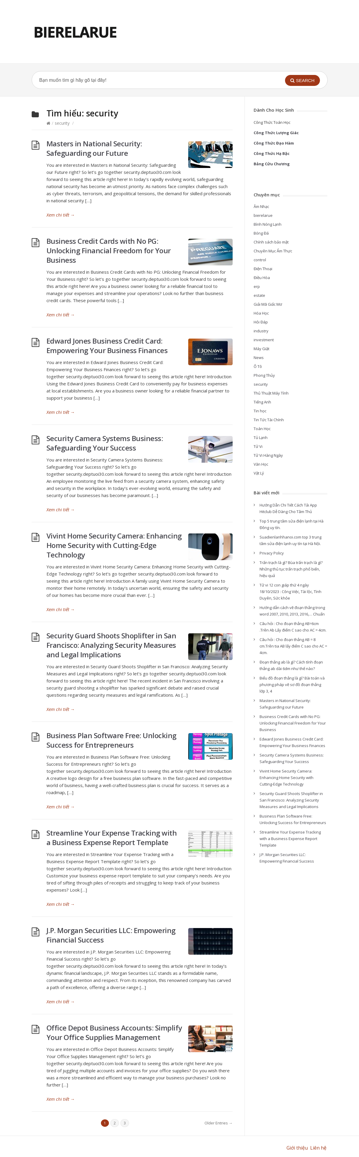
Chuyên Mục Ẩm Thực (273, 251)
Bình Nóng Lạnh (267, 224)
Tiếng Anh (262, 402)
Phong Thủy (264, 375)
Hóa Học (261, 313)
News (259, 357)
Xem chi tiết (60, 215)
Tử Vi (258, 446)
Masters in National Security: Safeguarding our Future (94, 148)
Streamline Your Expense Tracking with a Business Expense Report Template (111, 837)
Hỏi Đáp (261, 322)
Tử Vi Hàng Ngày (268, 455)
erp (257, 286)
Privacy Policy (272, 553)
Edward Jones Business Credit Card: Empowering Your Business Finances (107, 345)
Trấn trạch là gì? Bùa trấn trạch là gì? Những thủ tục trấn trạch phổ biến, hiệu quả (291, 569)
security (62, 123)
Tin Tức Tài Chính (269, 419)
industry (261, 331)
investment (264, 339)
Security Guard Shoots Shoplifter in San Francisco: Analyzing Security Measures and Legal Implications (111, 645)
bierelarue (263, 215)
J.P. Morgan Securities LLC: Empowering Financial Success (111, 935)
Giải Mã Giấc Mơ (268, 304)
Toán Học (262, 428)
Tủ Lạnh (261, 437)
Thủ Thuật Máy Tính (271, 393)
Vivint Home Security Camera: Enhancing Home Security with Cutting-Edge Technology (114, 545)
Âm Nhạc (261, 206)
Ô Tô (258, 366)
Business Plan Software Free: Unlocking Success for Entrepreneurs (111, 740)
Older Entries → (219, 1123)
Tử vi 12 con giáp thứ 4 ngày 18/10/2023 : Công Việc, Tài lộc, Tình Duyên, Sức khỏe (290, 591)
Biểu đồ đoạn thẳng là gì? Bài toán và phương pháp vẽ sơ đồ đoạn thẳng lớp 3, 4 (292, 684)
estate (259, 295)
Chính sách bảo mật (271, 242)
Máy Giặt (261, 348)
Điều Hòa (262, 277)
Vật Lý (259, 473)
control (260, 259)
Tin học (260, 411)
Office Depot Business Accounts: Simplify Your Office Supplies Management (114, 1032)
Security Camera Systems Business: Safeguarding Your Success (104, 443)
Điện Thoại (263, 268)
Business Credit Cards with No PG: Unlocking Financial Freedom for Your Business (108, 250)
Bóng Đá (261, 233)
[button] (302, 80)
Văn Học (261, 464)
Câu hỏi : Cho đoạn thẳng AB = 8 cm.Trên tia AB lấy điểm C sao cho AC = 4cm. (293, 646)
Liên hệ (319, 1148)
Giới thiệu (297, 1148)
